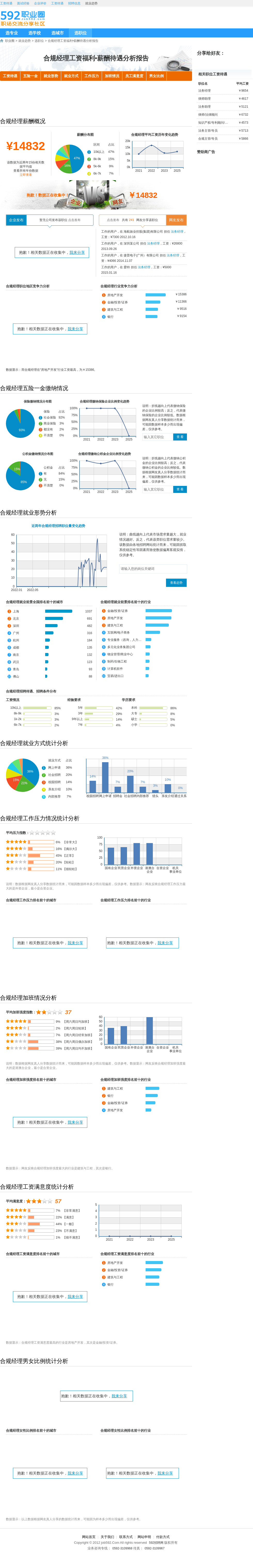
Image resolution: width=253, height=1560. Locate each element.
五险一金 (30, 76)
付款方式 (163, 1537)
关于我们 (107, 1537)
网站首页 (89, 1537)
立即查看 (26, 175)
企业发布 (16, 220)
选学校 (34, 33)
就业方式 (71, 76)
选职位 (80, 33)
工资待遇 (6, 3)
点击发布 (74, 220)
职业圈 (9, 41)
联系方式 (126, 1537)
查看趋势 (176, 583)
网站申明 (144, 1537)
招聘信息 (74, 3)
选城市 (57, 33)
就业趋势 (24, 41)
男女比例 (156, 76)
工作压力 (91, 76)
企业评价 (40, 3)
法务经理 (177, 231)
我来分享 (77, 252)
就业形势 (51, 76)
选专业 (11, 33)
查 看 (180, 437)
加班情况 (112, 76)
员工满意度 (134, 76)
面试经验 (23, 3)
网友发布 (176, 220)
